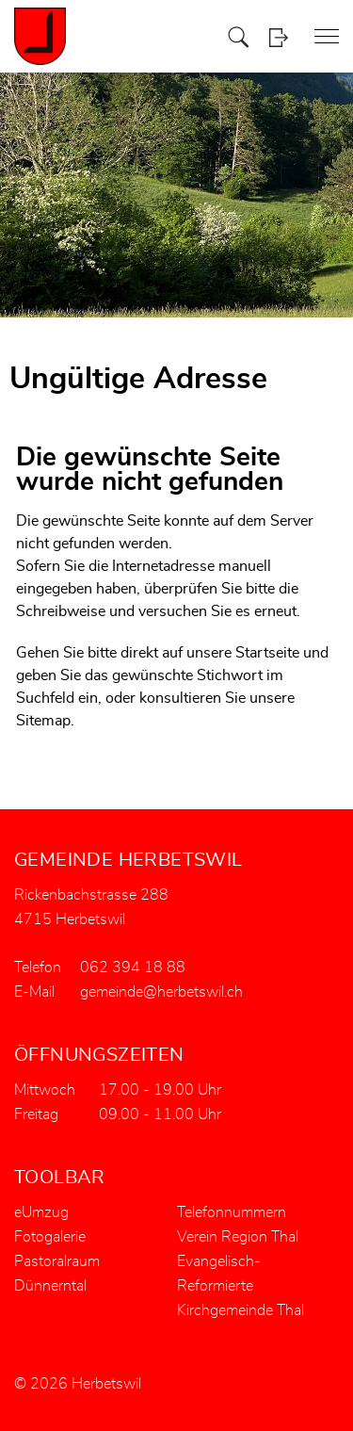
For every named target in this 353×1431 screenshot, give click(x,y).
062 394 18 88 (132, 967)
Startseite (267, 652)
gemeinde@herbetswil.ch (161, 992)
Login (278, 37)
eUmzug (41, 1212)
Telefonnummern (231, 1212)
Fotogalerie (50, 1236)
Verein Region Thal (237, 1236)
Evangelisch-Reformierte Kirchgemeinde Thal (240, 1286)
